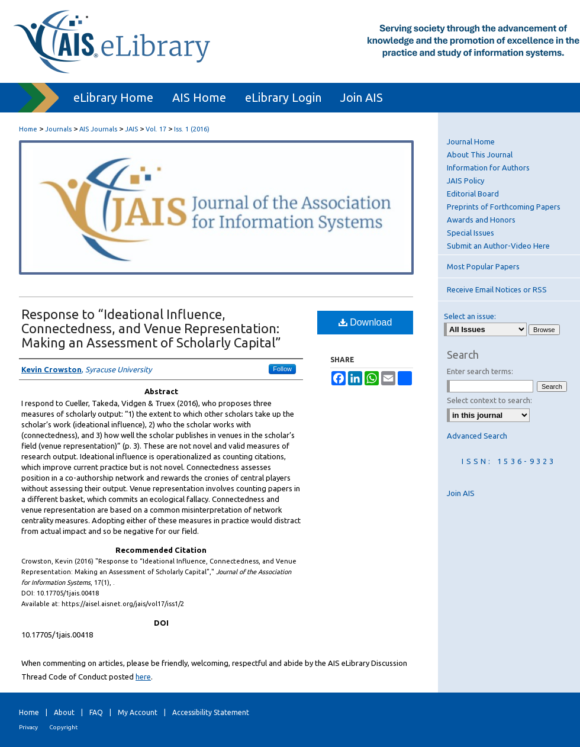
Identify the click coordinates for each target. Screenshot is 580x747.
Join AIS (461, 493)
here (143, 676)
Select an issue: (470, 316)
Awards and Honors (481, 219)
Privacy (28, 727)
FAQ (96, 712)
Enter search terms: (480, 371)
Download (365, 322)
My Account (137, 712)
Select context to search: (489, 400)
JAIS (131, 129)
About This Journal (480, 154)
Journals (58, 129)
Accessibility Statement (210, 712)
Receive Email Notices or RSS (497, 289)
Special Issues (470, 232)
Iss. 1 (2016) (192, 129)
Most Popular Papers (483, 266)
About (64, 712)
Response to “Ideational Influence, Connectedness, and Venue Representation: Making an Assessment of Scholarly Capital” (151, 328)
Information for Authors (488, 167)
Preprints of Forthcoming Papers (503, 206)
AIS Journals (98, 129)
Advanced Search (477, 436)
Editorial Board (473, 193)
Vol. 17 (156, 129)
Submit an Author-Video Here (498, 246)
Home (28, 129)
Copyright (63, 727)
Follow (282, 368)
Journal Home (471, 141)
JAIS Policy (465, 180)
